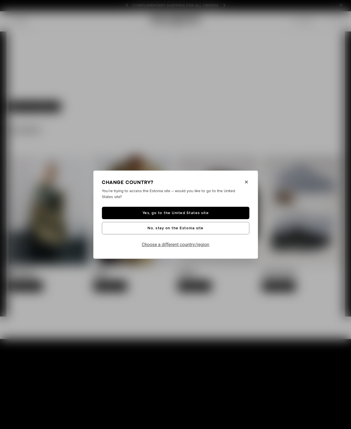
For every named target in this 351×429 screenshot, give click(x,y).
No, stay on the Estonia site (175, 228)
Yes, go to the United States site (175, 213)
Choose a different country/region (175, 244)
